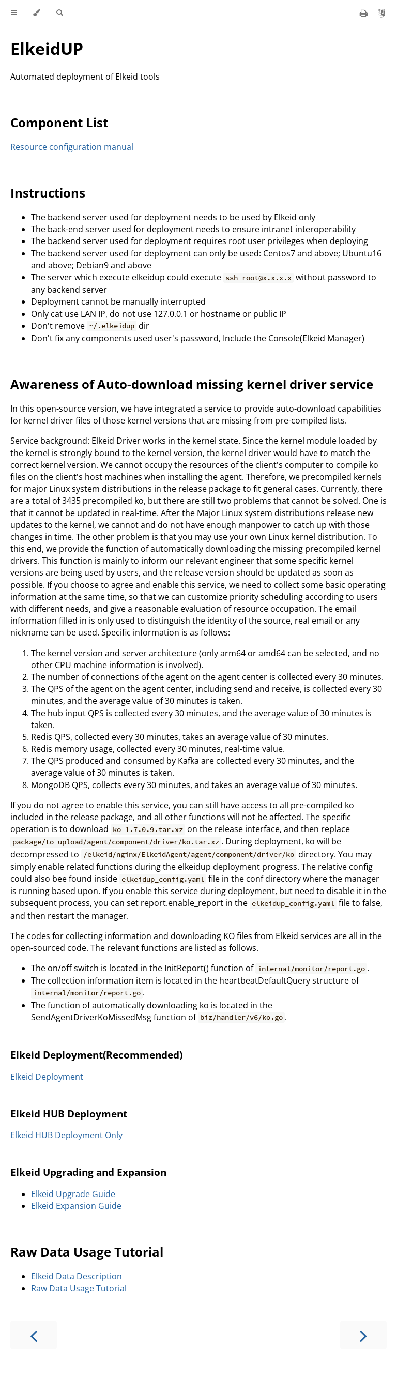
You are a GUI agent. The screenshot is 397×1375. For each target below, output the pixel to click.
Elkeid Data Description (76, 1276)
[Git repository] (381, 13)
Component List (59, 122)
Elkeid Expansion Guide (76, 1206)
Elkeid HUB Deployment (68, 1113)
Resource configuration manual (71, 147)
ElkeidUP (46, 48)
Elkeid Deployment (46, 1076)
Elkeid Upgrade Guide (73, 1194)
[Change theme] (36, 13)
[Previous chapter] (33, 1335)
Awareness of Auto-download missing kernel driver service (191, 383)
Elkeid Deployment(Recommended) (96, 1054)
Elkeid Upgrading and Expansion (88, 1172)
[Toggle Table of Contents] (14, 13)
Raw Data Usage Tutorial (86, 1251)
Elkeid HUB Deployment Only (66, 1135)
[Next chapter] (363, 1335)
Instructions (47, 192)
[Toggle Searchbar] (59, 13)
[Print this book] (365, 13)
